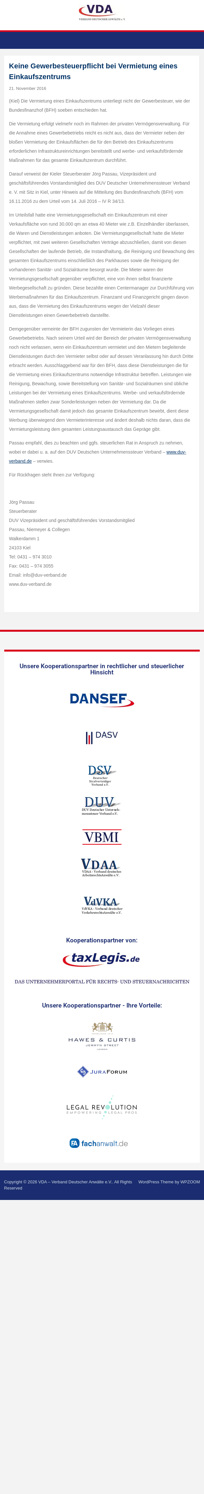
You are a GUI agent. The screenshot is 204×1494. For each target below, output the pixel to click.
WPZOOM (190, 1181)
